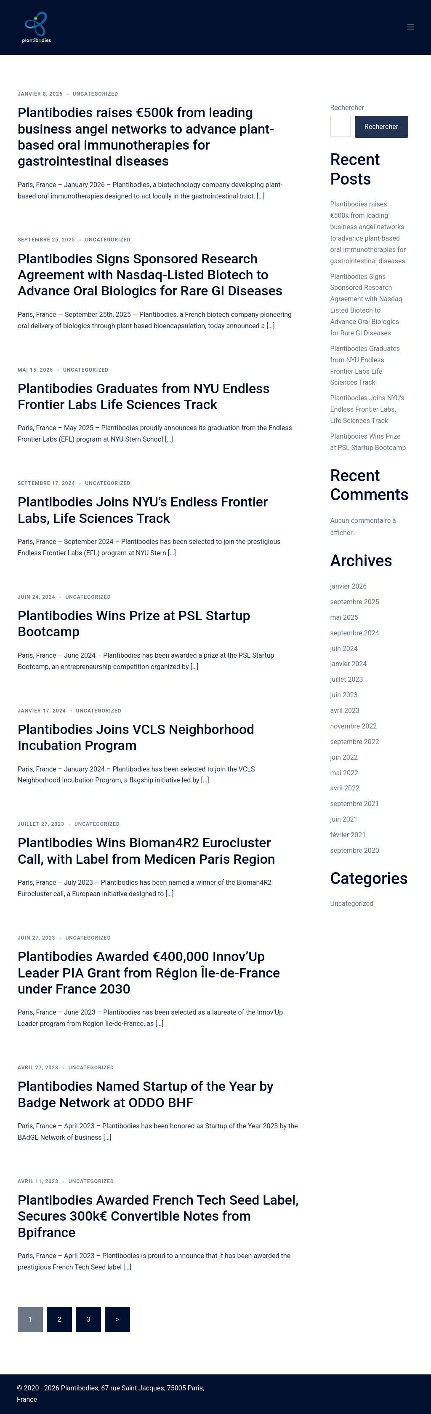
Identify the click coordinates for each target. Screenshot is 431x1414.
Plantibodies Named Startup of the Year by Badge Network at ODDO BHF (146, 1094)
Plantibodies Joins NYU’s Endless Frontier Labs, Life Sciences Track (143, 510)
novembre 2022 (353, 726)
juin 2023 (344, 695)
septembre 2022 (354, 742)
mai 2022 (344, 773)
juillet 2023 (346, 679)
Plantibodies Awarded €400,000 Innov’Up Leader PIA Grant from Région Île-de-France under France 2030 (149, 972)
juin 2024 (344, 649)
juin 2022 (344, 757)
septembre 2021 (354, 804)
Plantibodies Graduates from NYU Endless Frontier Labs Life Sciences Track (144, 396)
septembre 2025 (354, 602)
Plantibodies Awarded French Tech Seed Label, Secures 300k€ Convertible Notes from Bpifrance (158, 1216)
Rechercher (347, 108)
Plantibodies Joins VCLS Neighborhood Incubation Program (136, 737)
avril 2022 (344, 788)
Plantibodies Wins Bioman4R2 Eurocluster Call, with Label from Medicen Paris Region (146, 851)
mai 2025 (344, 617)
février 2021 (348, 835)
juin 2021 (344, 819)
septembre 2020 (354, 850)
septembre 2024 (354, 633)
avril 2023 (344, 711)
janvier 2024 (348, 664)
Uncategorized (95, 94)
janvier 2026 (348, 586)
